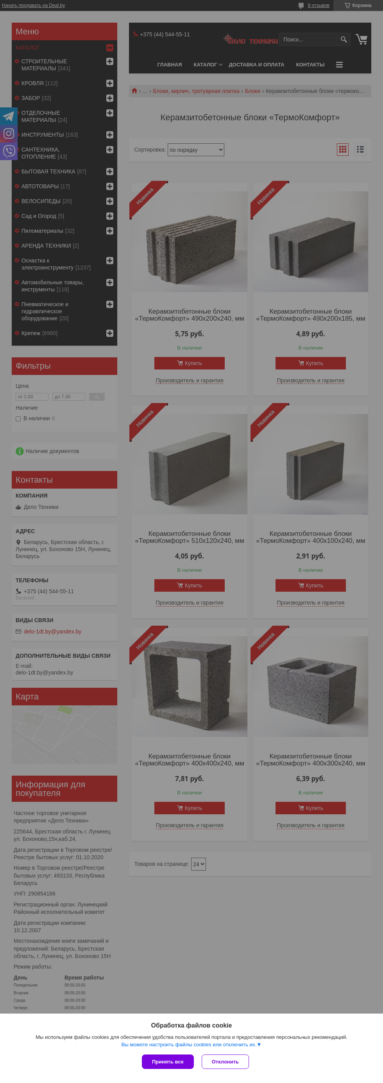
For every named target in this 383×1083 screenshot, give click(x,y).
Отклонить (225, 1062)
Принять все (168, 1062)
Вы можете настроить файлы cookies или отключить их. (188, 1044)
